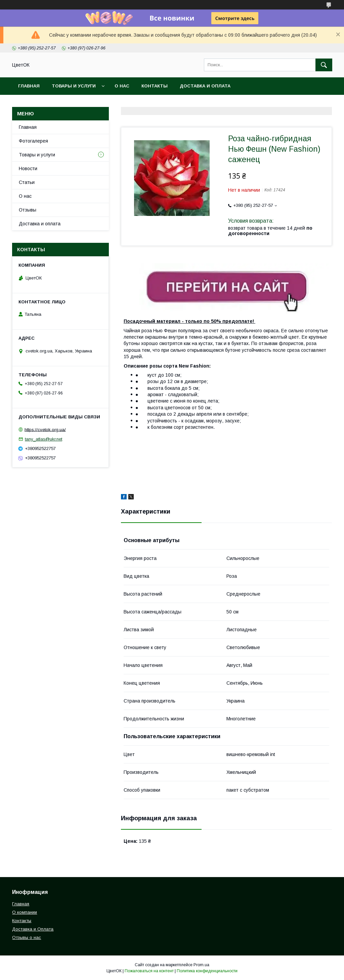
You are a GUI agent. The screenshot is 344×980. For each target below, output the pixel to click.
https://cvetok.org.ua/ (45, 429)
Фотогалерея (33, 141)
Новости (28, 168)
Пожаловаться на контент (149, 971)
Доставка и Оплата (32, 929)
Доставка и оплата (205, 85)
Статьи (27, 182)
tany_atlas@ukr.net (43, 439)
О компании (24, 912)
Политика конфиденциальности (207, 971)
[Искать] (323, 65)
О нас (122, 85)
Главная (29, 85)
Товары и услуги (74, 85)
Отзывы (27, 210)
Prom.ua (201, 965)
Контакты (154, 85)
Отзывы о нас (26, 937)
